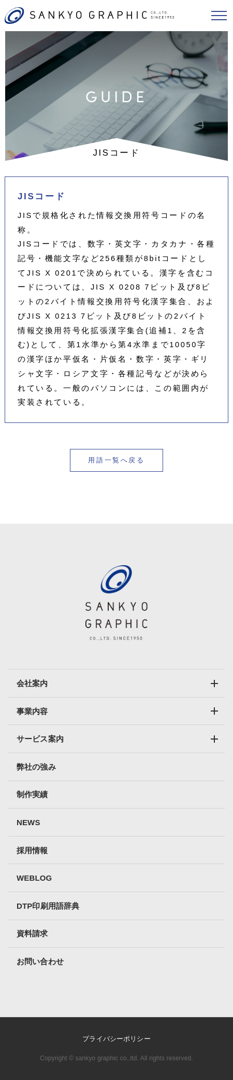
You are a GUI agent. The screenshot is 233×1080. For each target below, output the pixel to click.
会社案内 (32, 683)
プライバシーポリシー (116, 1039)
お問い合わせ (40, 961)
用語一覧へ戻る (116, 460)
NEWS (28, 822)
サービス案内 (40, 738)
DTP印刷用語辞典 (48, 905)
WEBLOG (34, 877)
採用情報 (32, 850)
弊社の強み (36, 766)
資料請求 (32, 933)
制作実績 (32, 794)
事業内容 (32, 711)
